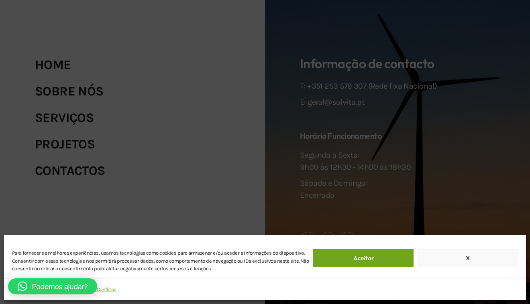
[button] (52, 286)
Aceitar (363, 258)
